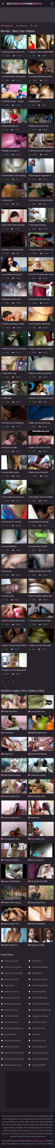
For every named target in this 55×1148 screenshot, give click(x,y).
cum (34, 25)
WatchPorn (24, 3)
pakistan (21, 25)
